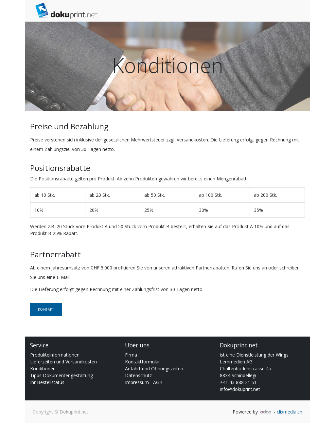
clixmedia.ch (289, 412)
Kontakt (46, 309)
